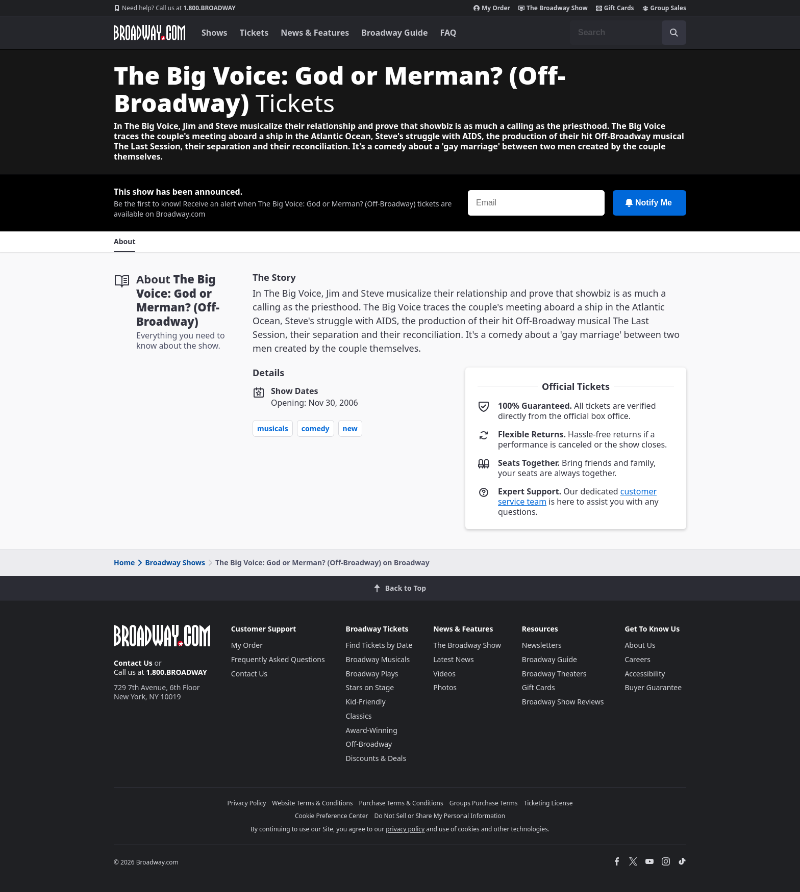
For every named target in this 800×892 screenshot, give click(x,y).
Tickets (254, 33)
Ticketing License (548, 803)
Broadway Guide (394, 33)
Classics (359, 716)
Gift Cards (615, 8)
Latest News (453, 659)
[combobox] (628, 32)
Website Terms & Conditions (312, 803)
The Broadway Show (553, 8)
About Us (639, 645)
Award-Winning (371, 730)
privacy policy (405, 829)
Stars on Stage (370, 687)
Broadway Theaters (554, 673)
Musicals (272, 428)
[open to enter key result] (674, 32)
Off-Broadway (369, 744)
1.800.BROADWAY (175, 8)
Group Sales (664, 8)
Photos (445, 687)
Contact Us (133, 663)
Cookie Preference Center (331, 815)
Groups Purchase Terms (483, 803)
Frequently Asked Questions (278, 659)
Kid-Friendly (366, 701)
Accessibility (644, 673)
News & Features (315, 33)
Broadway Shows (170, 562)
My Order (491, 8)
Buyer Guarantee (653, 687)
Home (124, 562)
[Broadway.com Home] (149, 32)
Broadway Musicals (378, 659)
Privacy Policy (247, 803)
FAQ (448, 33)
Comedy (316, 428)
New (350, 428)
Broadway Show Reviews (563, 701)
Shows (215, 33)
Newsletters (542, 645)
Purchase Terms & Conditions (401, 803)
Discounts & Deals (376, 758)
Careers (637, 659)
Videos (444, 673)
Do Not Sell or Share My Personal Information (439, 815)
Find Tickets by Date (379, 645)
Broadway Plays (372, 673)
